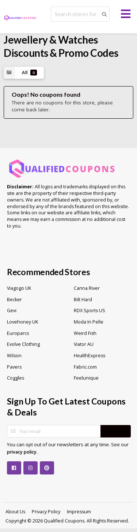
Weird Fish (85, 333)
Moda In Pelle (88, 322)
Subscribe (115, 431)
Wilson (14, 355)
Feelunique (86, 378)
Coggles (15, 378)
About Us (15, 512)
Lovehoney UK (22, 322)
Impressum (79, 512)
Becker (14, 299)
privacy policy (22, 452)
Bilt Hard (83, 299)
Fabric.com (85, 367)
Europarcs (18, 333)
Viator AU (84, 344)
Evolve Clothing (23, 344)
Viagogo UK (19, 288)
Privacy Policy (46, 512)
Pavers (14, 367)
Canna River (87, 288)
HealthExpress (89, 355)
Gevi (11, 310)
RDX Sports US (89, 310)
